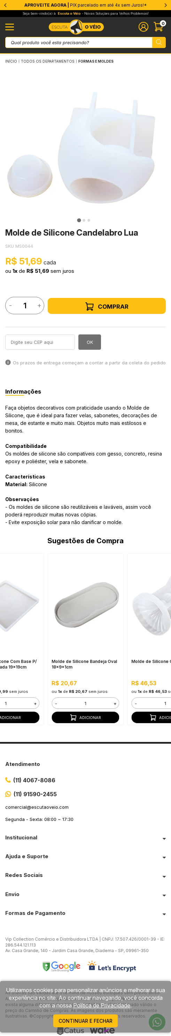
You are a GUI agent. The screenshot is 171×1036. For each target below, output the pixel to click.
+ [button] (35, 703)
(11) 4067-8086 (34, 780)
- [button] (56, 703)
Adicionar (85, 717)
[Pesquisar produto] (159, 42)
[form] (85, 703)
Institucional (21, 837)
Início (11, 61)
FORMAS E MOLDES (96, 61)
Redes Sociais (24, 875)
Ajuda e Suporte (26, 856)
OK (90, 342)
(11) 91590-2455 (35, 794)
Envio (12, 894)
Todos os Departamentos (48, 61)
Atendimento (22, 764)
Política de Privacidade (101, 1005)
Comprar (107, 306)
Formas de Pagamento (35, 913)
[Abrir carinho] (160, 27)
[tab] (79, 220)
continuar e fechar (85, 1021)
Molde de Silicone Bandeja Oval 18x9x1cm (84, 664)
